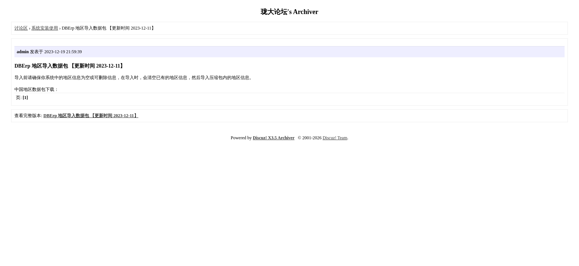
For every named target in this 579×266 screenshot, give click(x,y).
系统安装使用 (44, 28)
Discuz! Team (335, 137)
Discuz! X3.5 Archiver (274, 137)
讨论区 (21, 28)
